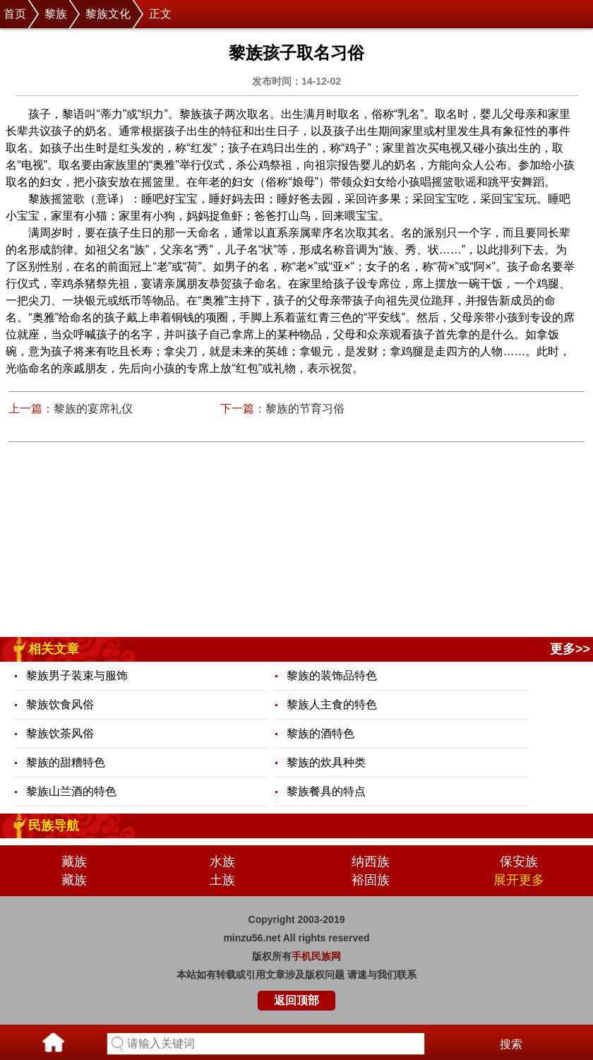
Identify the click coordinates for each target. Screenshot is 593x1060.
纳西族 (371, 861)
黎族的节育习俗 (305, 409)
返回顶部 (296, 1000)
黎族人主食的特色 (332, 704)
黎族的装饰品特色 (332, 675)
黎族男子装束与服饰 (77, 675)
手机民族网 (316, 956)
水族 (222, 861)
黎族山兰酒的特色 (71, 791)
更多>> (570, 649)
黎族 (55, 14)
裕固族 (371, 880)
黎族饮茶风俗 (60, 733)
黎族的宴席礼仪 (93, 409)
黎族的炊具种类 (326, 762)
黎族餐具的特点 (326, 791)
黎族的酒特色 (320, 733)
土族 (222, 880)
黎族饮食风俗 (60, 704)
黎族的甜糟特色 (65, 762)
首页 (15, 14)
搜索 (511, 1044)
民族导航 (53, 825)
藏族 (74, 861)
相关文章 (53, 649)
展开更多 (518, 880)
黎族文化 (108, 14)
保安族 (519, 861)
